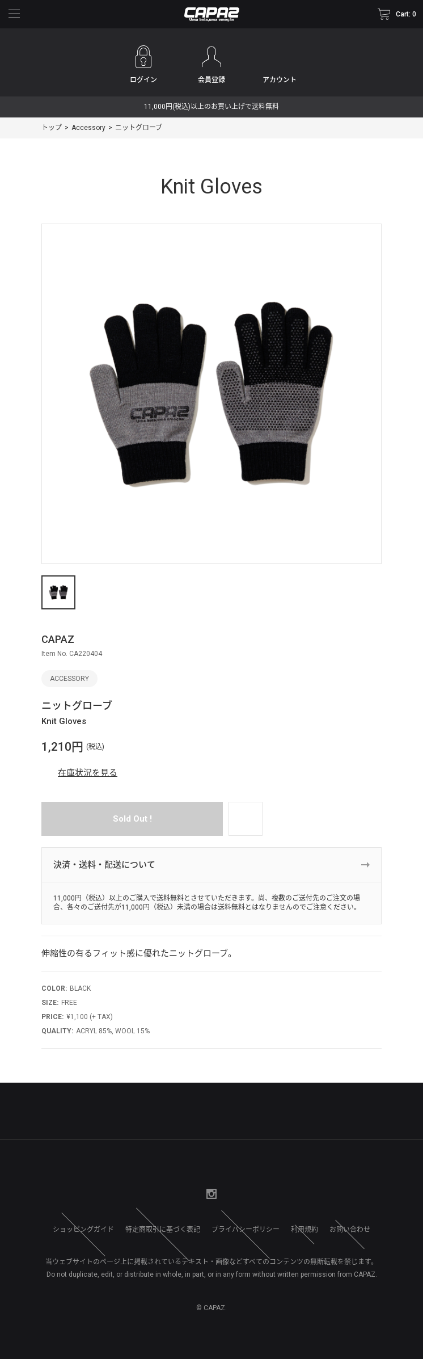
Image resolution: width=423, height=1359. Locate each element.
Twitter (188, 1193)
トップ (51, 128)
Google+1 (234, 1193)
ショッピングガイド (83, 1230)
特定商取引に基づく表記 (162, 1230)
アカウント (280, 80)
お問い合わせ (349, 1230)
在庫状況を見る (87, 773)
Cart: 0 (406, 14)
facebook (166, 1193)
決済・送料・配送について (104, 865)
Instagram (211, 1193)
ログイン (143, 80)
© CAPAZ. (211, 1308)
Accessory (88, 128)
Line (256, 1193)
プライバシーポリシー (246, 1230)
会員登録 (211, 80)
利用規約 (304, 1230)
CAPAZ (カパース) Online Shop (211, 14)
